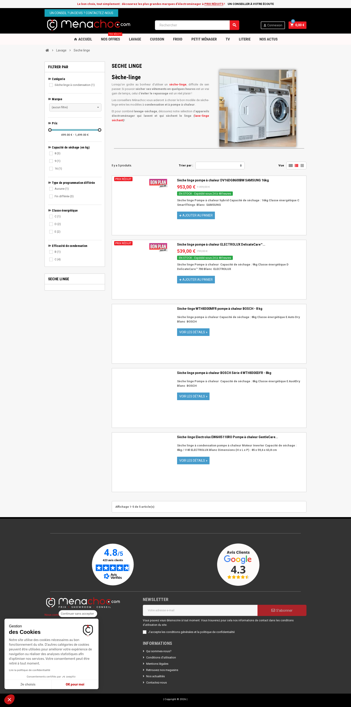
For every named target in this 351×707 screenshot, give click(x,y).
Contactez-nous (156, 682)
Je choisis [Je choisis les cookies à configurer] (28, 684)
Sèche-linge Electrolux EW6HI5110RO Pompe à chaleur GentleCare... (227, 437)
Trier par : (186, 165)
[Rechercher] (197, 25)
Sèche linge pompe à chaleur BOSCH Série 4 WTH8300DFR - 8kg (224, 373)
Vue (281, 165)
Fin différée (64, 196)
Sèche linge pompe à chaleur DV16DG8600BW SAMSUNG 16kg (223, 180)
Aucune (62, 188)
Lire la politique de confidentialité (29, 670)
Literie (244, 39)
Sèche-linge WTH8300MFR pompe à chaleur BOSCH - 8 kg (219, 308)
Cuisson (157, 39)
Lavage (135, 39)
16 (58, 168)
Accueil (83, 39)
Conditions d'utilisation (161, 657)
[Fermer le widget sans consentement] (78, 613)
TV (228, 39)
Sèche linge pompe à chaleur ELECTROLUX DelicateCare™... (221, 244)
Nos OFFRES (111, 37)
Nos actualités (155, 676)
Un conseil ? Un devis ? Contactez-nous (81, 13)
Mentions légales (157, 663)
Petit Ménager (204, 39)
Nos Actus (268, 39)
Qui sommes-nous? (158, 651)
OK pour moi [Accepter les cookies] (75, 684)
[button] (9, 699)
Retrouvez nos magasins (162, 670)
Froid (177, 39)
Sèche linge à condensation (75, 85)
